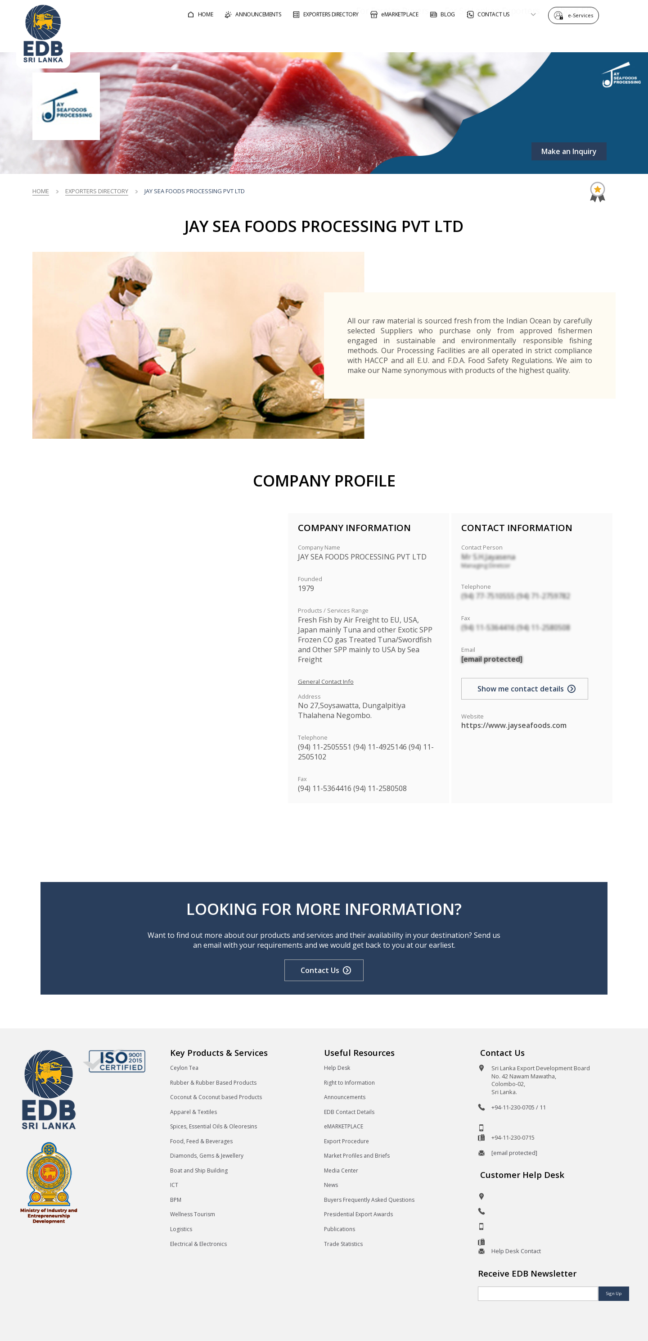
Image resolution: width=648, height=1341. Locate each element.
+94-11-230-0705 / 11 (518, 1107)
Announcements (344, 1097)
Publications (339, 1229)
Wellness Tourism (192, 1214)
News (331, 1185)
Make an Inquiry (569, 151)
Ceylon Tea (184, 1068)
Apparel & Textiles (193, 1112)
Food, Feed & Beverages (201, 1141)
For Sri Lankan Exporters (466, 38)
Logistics (181, 1229)
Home (40, 191)
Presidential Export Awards (358, 1214)
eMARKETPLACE (343, 1126)
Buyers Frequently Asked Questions (369, 1200)
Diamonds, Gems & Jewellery (206, 1155)
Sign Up (613, 1293)
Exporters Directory (96, 191)
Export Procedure (346, 1141)
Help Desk (337, 1068)
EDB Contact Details (349, 1112)
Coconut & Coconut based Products (216, 1097)
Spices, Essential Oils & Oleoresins (213, 1126)
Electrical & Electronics (198, 1244)
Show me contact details (520, 689)
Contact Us (320, 970)
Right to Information (349, 1082)
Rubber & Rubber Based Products (213, 1082)
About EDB (551, 38)
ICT (174, 1185)
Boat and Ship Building (199, 1170)
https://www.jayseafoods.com (514, 725)
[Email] (538, 1293)
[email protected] (491, 659)
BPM (175, 1200)
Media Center (341, 1170)
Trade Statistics (343, 1244)
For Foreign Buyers (366, 38)
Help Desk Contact (516, 1251)
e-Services (582, 14)
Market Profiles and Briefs (357, 1155)
